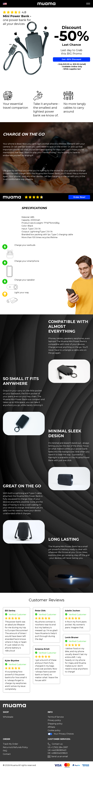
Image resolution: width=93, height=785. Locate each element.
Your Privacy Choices (61, 734)
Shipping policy (55, 724)
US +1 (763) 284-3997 (58, 747)
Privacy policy (54, 720)
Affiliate (51, 727)
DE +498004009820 (58, 753)
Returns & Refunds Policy (15, 747)
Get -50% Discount (71, 59)
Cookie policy (54, 730)
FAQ (5, 751)
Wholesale (8, 717)
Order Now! (79, 197)
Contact (7, 754)
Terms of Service (56, 717)
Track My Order (10, 744)
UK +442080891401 (57, 750)
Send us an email (59, 756)
